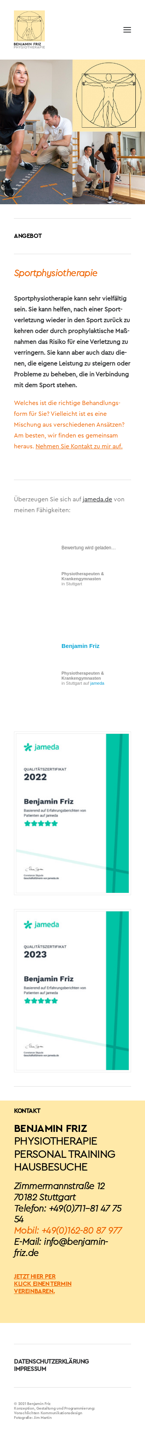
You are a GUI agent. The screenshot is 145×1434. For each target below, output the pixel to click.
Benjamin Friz (80, 646)
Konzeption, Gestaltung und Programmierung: (54, 1408)
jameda (97, 683)
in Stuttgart (82, 578)
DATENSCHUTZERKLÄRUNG (51, 1362)
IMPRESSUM (30, 1369)
